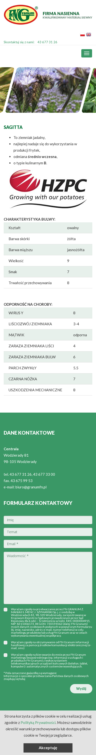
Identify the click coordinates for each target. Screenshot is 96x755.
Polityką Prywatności (38, 722)
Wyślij (81, 689)
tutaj (22, 679)
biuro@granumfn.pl (31, 487)
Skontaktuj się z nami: (30, 42)
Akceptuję (48, 747)
